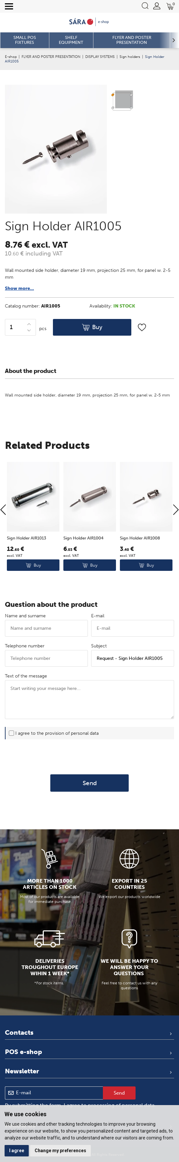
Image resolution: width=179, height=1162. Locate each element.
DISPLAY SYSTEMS (100, 56)
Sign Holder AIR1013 (26, 561)
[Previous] (3, 534)
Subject (99, 646)
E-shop (11, 56)
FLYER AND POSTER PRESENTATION (51, 56)
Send (90, 783)
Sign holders (130, 56)
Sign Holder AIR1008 (140, 561)
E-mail (97, 616)
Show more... (19, 288)
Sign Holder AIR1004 (83, 561)
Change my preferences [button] (60, 1150)
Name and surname (25, 616)
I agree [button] (16, 1150)
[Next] (176, 534)
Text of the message (26, 676)
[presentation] (89, 757)
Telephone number (24, 646)
